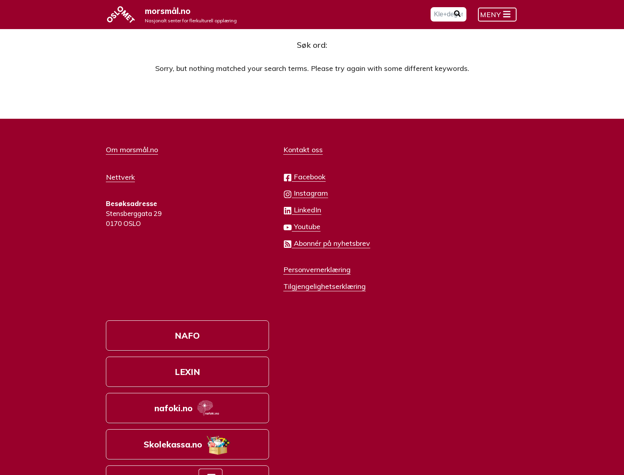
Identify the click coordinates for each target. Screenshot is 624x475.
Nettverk (120, 183)
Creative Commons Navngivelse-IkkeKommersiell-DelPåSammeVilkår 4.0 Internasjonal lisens (226, 437)
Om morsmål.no (132, 157)
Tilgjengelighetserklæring (289, 293)
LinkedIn (267, 217)
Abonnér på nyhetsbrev (291, 251)
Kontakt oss (268, 157)
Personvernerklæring (282, 276)
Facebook (269, 184)
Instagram (270, 201)
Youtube (266, 234)
